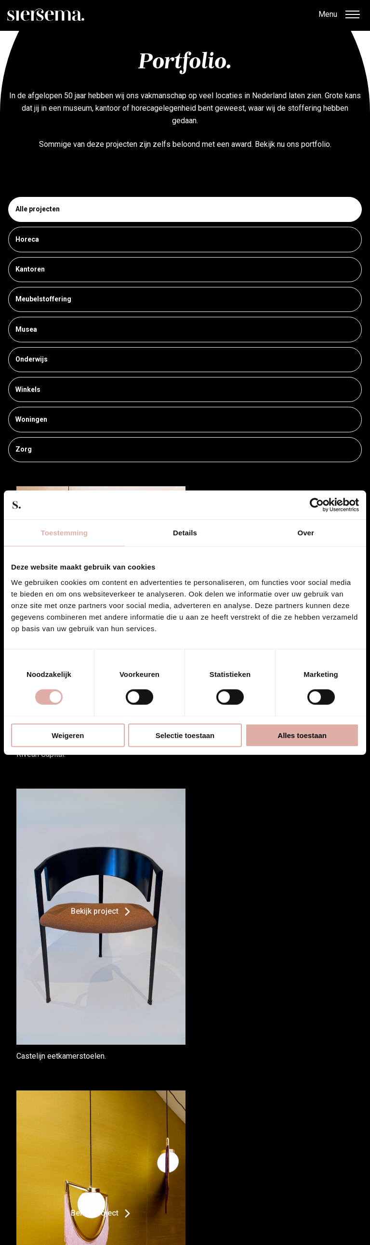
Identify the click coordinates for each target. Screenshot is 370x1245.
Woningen (185, 420)
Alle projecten (185, 210)
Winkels (185, 390)
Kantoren (185, 270)
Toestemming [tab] (64, 533)
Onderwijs (185, 360)
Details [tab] (185, 533)
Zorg (185, 450)
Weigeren (68, 735)
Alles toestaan (302, 735)
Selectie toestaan (185, 735)
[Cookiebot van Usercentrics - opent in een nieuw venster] (317, 505)
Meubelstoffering (185, 300)
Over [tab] (305, 533)
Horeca (185, 240)
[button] (352, 15)
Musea (185, 330)
